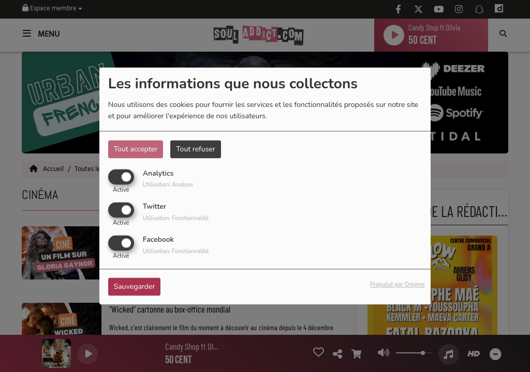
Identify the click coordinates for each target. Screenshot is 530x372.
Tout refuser (195, 149)
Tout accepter (135, 149)
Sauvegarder (134, 287)
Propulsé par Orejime (397, 285)
